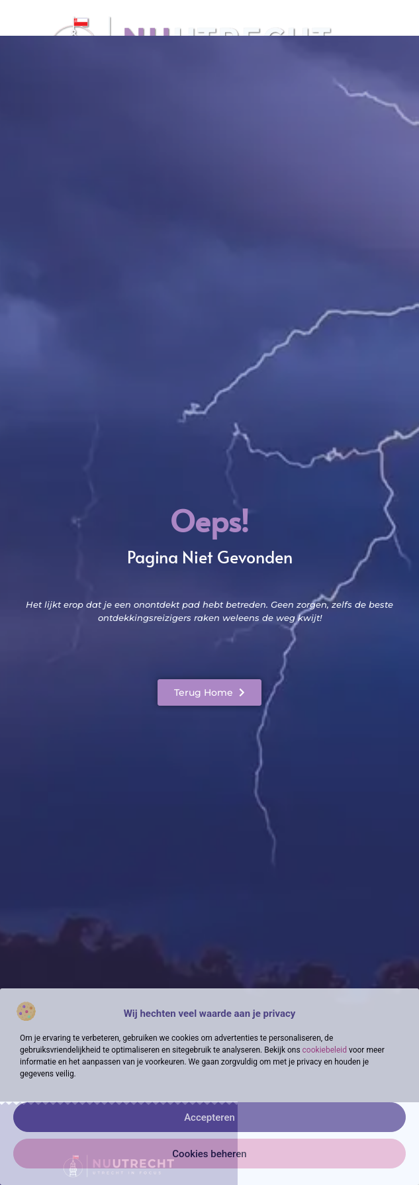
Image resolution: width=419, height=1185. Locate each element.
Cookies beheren (209, 1154)
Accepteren (209, 1117)
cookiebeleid (325, 1050)
